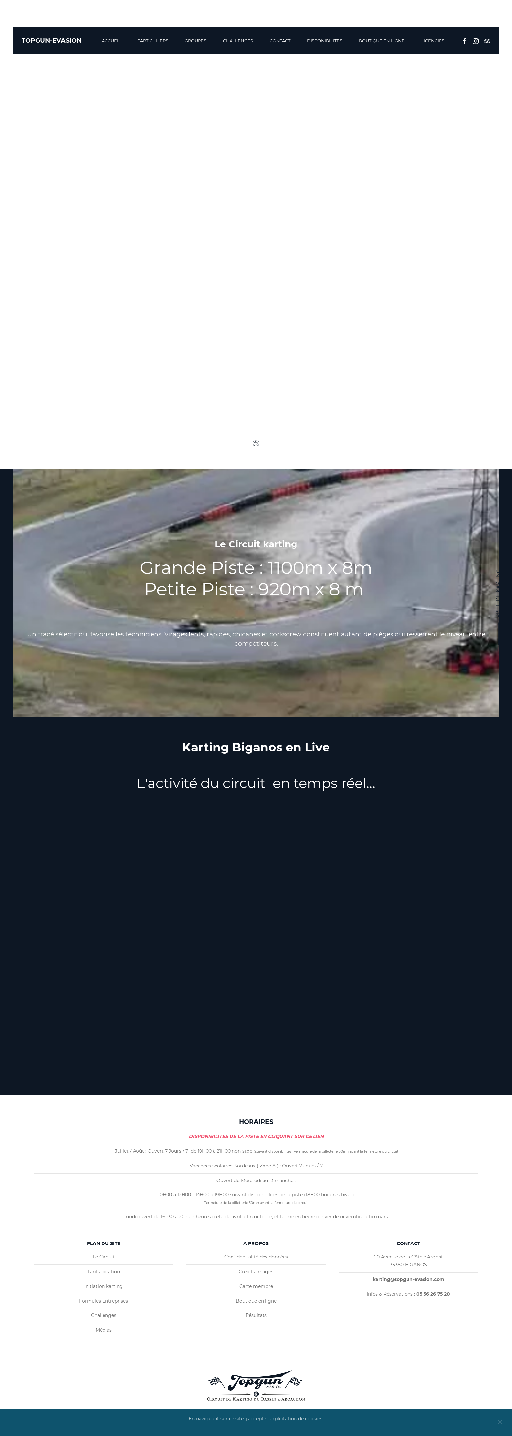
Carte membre (256, 1286)
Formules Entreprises (103, 1301)
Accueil (111, 40)
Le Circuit (104, 1257)
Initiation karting (103, 1286)
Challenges (238, 40)
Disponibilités (324, 40)
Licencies (432, 40)
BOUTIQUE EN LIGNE (382, 40)
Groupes (195, 40)
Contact (280, 40)
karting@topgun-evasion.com (404, 17)
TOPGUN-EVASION (52, 40)
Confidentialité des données (256, 1257)
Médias (104, 1330)
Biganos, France (328, 17)
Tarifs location (104, 1271)
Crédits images (256, 1271)
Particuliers (152, 40)
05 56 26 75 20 (477, 17)
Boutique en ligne (256, 1301)
